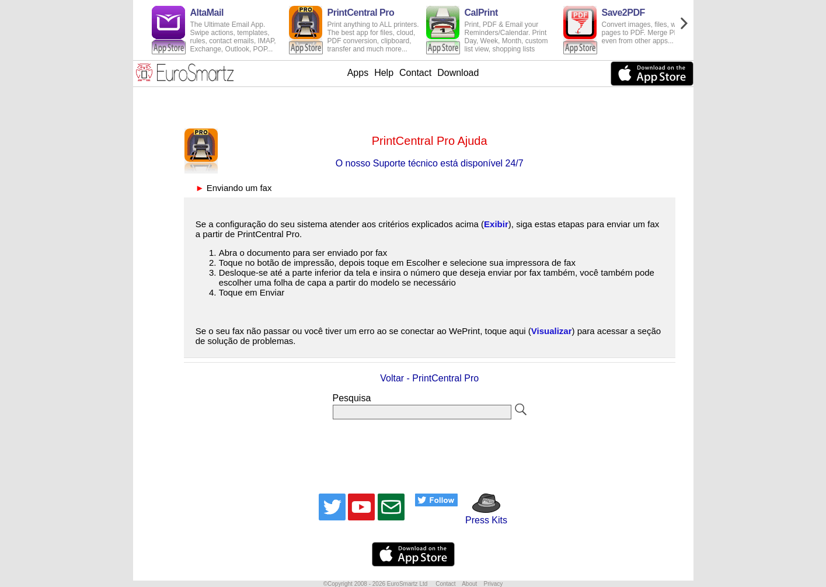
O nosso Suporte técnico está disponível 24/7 (430, 163)
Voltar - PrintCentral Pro (429, 378)
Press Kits (482, 515)
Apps (357, 73)
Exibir (496, 224)
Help (383, 73)
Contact (415, 73)
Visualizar (551, 331)
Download (458, 73)
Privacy (493, 584)
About (469, 584)
